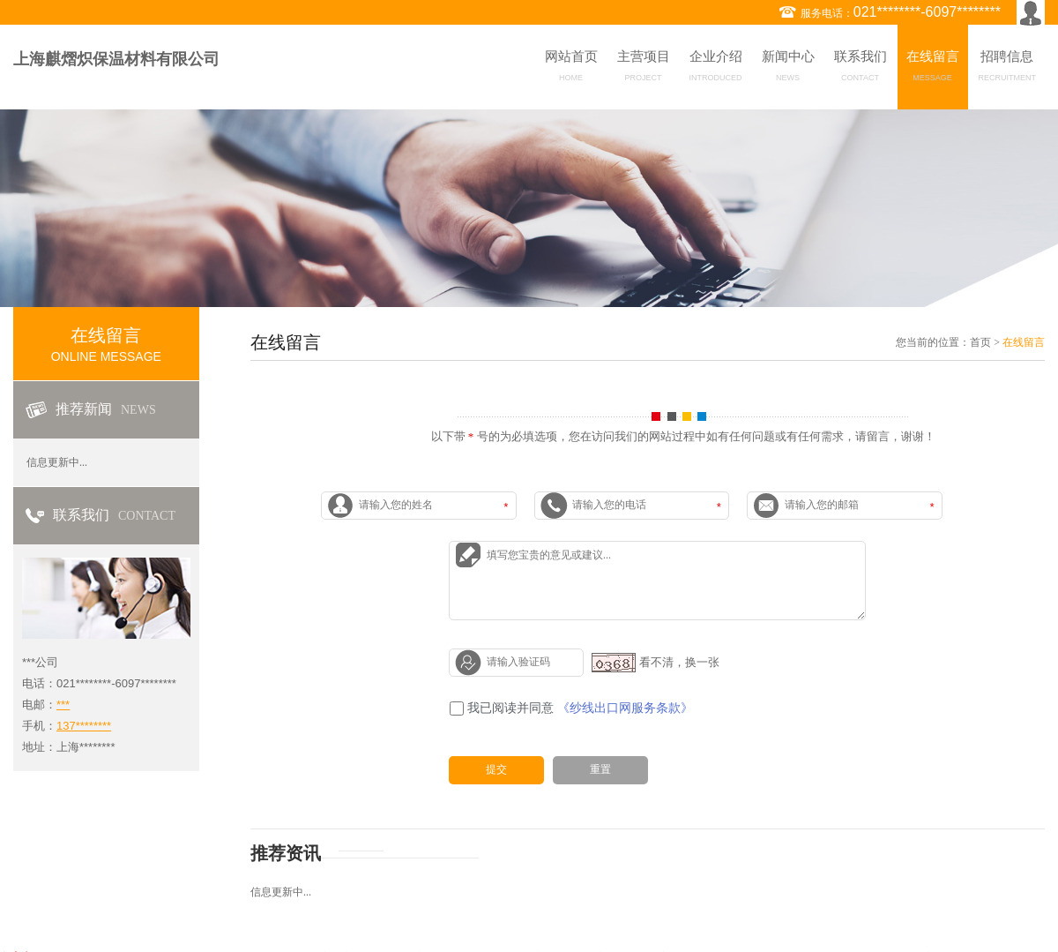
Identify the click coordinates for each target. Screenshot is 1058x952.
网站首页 (571, 68)
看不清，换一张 (679, 661)
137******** (83, 725)
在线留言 (932, 68)
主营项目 (643, 68)
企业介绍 (715, 68)
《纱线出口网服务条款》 (625, 708)
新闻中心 (788, 68)
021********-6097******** (927, 11)
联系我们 (860, 68)
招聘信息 (1008, 68)
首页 (980, 342)
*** (63, 704)
